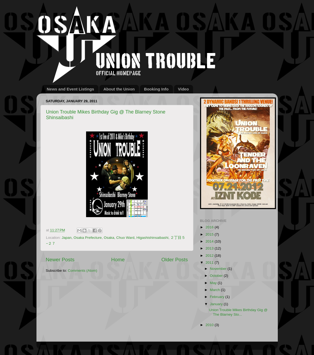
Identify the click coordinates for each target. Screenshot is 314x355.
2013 (210, 248)
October (217, 276)
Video (183, 89)
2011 (210, 262)
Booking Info (156, 89)
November (219, 269)
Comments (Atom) (82, 271)
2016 (210, 227)
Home (118, 259)
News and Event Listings (70, 89)
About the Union (119, 89)
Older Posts (174, 259)
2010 (210, 325)
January (217, 304)
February (218, 297)
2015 (210, 234)
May (214, 283)
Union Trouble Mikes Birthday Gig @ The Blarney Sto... (238, 312)
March (215, 290)
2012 (210, 256)
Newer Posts (60, 259)
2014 (210, 241)
